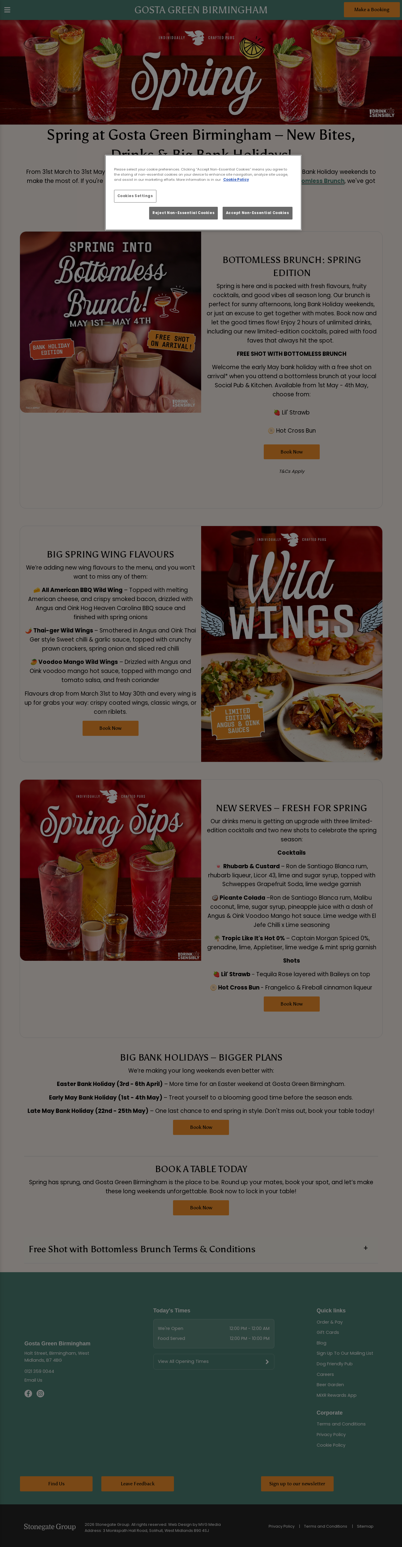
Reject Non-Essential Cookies (183, 212)
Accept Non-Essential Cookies (257, 212)
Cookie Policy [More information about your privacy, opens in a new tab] (236, 179)
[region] (203, 192)
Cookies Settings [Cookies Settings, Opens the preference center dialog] (135, 195)
